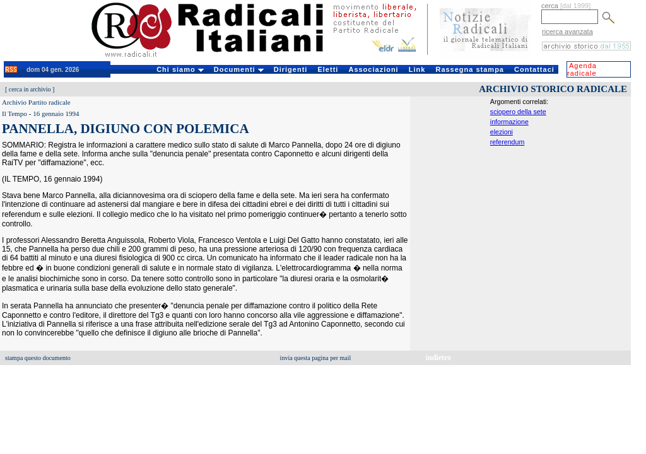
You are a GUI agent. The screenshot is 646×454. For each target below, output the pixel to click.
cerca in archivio (30, 89)
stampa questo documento (38, 357)
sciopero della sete (518, 111)
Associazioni (373, 69)
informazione (509, 121)
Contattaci (534, 69)
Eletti (327, 69)
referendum (507, 142)
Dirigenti (291, 69)
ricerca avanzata (567, 31)
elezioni (501, 132)
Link (417, 69)
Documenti (239, 69)
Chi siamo (180, 69)
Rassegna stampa (469, 69)
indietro (438, 357)
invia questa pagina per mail (315, 357)
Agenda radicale (582, 69)
